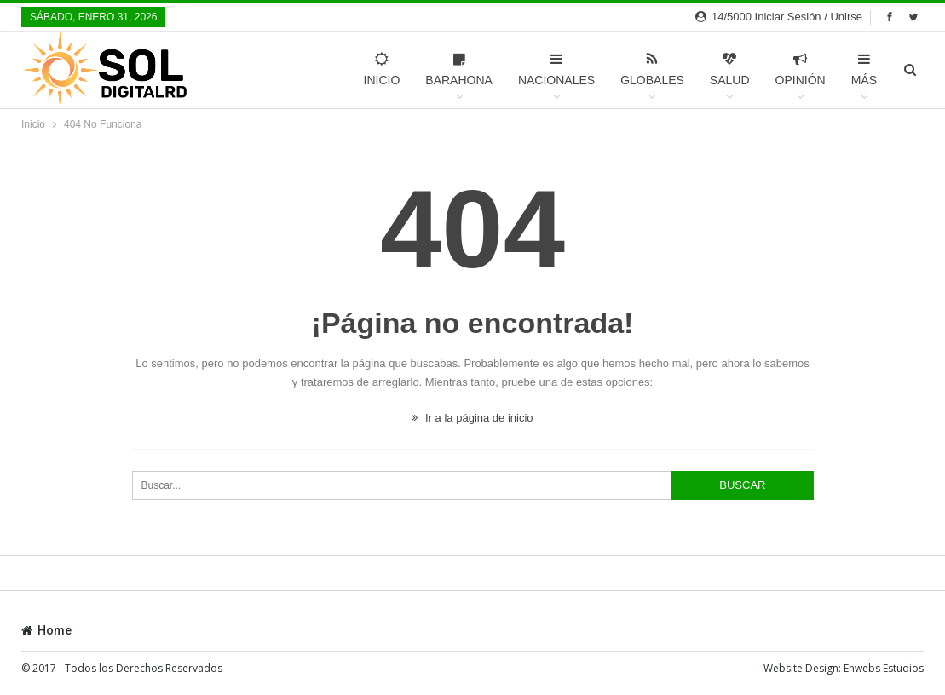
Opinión (800, 69)
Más (864, 69)
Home (46, 630)
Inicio (382, 69)
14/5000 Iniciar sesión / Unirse (778, 16)
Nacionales (556, 69)
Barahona (458, 69)
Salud (730, 69)
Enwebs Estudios (884, 668)
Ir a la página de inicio (472, 417)
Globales (652, 69)
